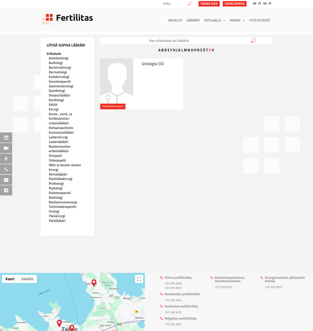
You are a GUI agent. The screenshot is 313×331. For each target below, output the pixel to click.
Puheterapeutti (60, 193)
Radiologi (56, 198)
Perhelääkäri (58, 174)
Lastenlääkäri (58, 142)
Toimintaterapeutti (62, 207)
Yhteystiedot (259, 20)
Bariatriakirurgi (60, 67)
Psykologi (56, 188)
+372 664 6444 (173, 300)
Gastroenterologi (61, 86)
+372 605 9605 (273, 287)
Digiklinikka (235, 3)
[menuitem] (254, 3)
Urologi (54, 211)
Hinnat (237, 20)
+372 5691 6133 (223, 287)
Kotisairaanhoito (61, 128)
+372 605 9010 (173, 324)
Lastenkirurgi (58, 137)
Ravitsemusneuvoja (63, 202)
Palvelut (175, 20)
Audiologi (56, 63)
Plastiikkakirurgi (60, 179)
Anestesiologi (58, 58)
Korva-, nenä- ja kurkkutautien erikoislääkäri (60, 118)
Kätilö (53, 105)
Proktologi (56, 184)
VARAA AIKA (209, 3)
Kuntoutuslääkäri (61, 133)
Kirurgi (54, 109)
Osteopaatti (57, 160)
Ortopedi (55, 156)
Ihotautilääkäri (60, 95)
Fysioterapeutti (60, 82)
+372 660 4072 (173, 312)
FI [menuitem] (270, 3)
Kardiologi (56, 100)
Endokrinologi (59, 77)
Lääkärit (193, 20)
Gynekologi (57, 91)
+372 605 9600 (173, 283)
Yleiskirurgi (57, 216)
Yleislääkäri (57, 221)
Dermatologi (58, 72)
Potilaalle (215, 20)
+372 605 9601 (173, 288)
